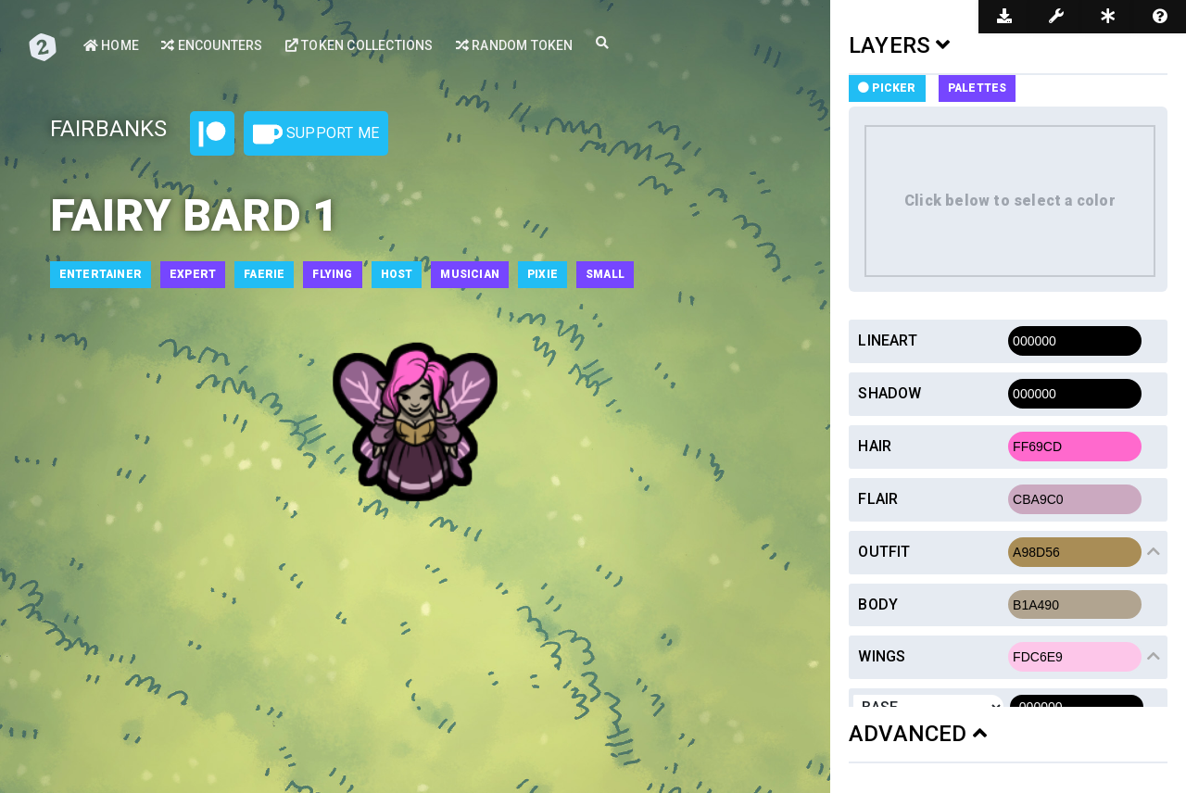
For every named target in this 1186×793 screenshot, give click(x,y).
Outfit (884, 551)
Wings (881, 656)
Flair (878, 499)
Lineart (887, 340)
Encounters (211, 45)
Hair (874, 446)
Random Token (515, 45)
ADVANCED (918, 734)
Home (111, 45)
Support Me (316, 134)
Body (878, 604)
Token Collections (359, 45)
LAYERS (900, 45)
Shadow (889, 393)
